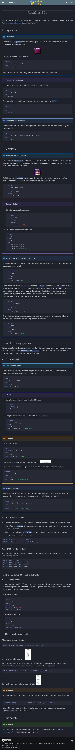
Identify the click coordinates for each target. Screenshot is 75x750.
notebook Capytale (14, 23)
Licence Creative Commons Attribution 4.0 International (49, 743)
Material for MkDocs (14, 747)
